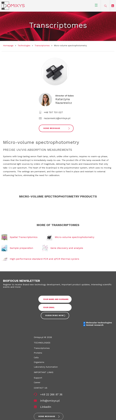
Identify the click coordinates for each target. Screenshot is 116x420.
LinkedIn (45, 406)
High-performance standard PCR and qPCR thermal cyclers (44, 258)
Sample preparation (21, 248)
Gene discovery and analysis (66, 248)
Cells (36, 357)
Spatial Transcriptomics (23, 237)
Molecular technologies (99, 322)
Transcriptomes (42, 45)
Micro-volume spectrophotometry (74, 237)
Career (37, 382)
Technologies (24, 45)
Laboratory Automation (46, 367)
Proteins (38, 353)
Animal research (94, 325)
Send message (46, 416)
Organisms (39, 362)
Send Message (51, 128)
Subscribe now (54, 315)
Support (38, 377)
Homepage (8, 45)
